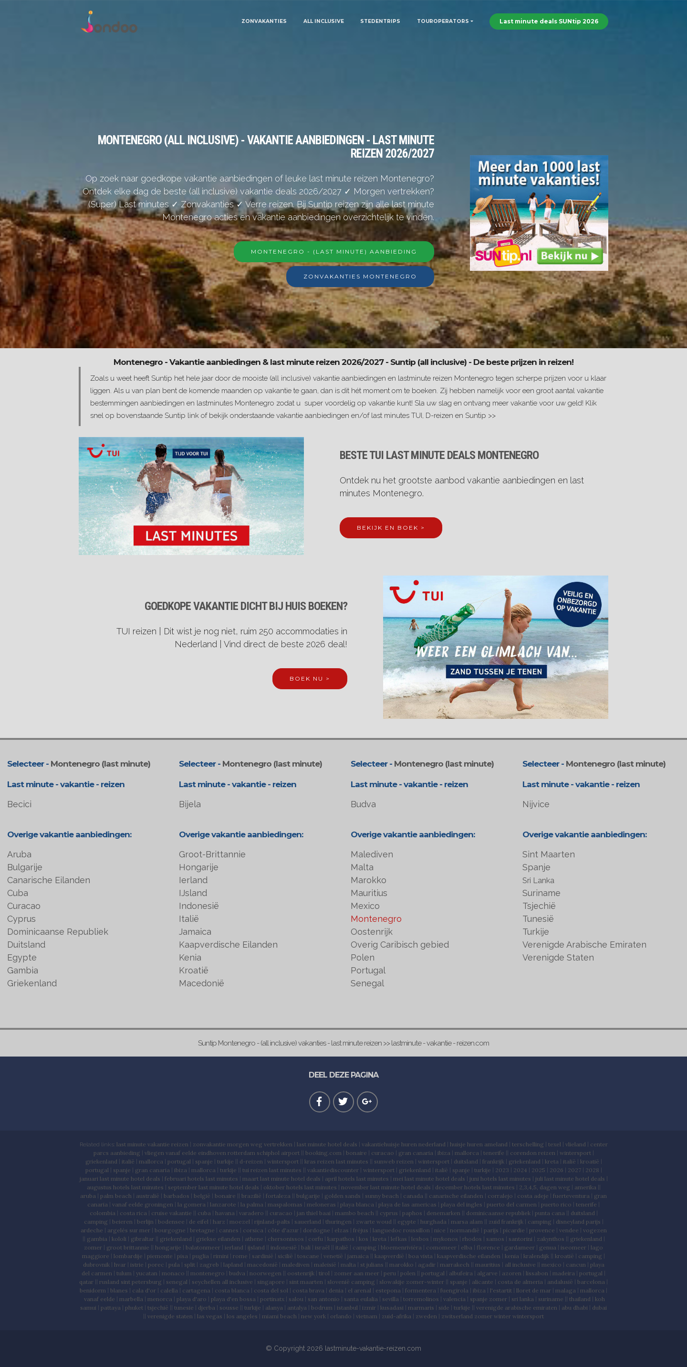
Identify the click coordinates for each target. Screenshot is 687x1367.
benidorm (93, 1290)
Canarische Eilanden (48, 880)
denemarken (443, 1213)
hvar (120, 1264)
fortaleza (278, 1195)
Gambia (22, 970)
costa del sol (271, 1290)
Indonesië (199, 906)
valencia (454, 1299)
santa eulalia (361, 1299)
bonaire (356, 1152)
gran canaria (415, 1152)
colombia (102, 1213)
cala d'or (144, 1290)
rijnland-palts (272, 1221)
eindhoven (212, 1152)
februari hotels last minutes (201, 1178)
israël (322, 1247)
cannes (229, 1230)
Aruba (19, 854)
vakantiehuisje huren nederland (404, 1144)
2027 (574, 1170)
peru (390, 1273)
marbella (131, 1299)
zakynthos (550, 1238)
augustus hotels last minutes (125, 1187)
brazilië (251, 1195)
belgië (202, 1195)
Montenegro (376, 919)
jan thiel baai (314, 1213)
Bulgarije (24, 867)
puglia (200, 1256)
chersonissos (286, 1238)
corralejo (500, 1195)
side (443, 1307)
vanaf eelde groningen (142, 1204)
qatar (86, 1281)
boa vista (420, 1256)
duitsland (466, 1161)
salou (296, 1299)
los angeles (242, 1316)
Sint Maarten (548, 854)
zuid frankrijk (506, 1221)
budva (237, 1273)
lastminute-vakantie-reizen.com (373, 1348)
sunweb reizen (394, 1161)
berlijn (145, 1221)
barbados (176, 1195)
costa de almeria (520, 1281)
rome (240, 1256)
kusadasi (392, 1307)
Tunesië (538, 919)
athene (254, 1238)
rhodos (472, 1238)
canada (413, 1195)
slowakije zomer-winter (411, 1281)
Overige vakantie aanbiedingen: (69, 834)
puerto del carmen (512, 1204)
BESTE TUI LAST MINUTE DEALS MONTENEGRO (439, 455)
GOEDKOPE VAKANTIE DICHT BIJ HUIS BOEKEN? (246, 606)
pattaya (111, 1307)
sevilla (390, 1299)
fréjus (360, 1230)
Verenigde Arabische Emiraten (584, 945)
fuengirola (454, 1290)
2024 (520, 1170)
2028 (592, 1170)
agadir (427, 1264)
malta (348, 1264)
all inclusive (520, 1264)
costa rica (133, 1213)
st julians (372, 1264)
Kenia (190, 957)
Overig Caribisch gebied (400, 945)
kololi (119, 1238)
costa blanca (232, 1290)
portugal (179, 1161)
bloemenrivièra (401, 1247)
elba (466, 1247)
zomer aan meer (356, 1273)
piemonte (160, 1256)
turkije (225, 1161)
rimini (221, 1256)
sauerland (307, 1221)
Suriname (541, 893)
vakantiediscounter (333, 1170)
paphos (412, 1213)
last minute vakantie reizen (152, 1144)
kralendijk (536, 1256)
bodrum (322, 1307)
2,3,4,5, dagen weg (544, 1187)
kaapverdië (389, 1256)
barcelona (591, 1281)
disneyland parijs (578, 1221)
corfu (315, 1238)
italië (128, 1161)
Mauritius (369, 893)
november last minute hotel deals (386, 1187)
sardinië (262, 1256)
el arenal (359, 1290)
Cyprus (21, 919)
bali (306, 1247)
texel (554, 1144)
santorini (520, 1238)
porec (156, 1264)
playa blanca (357, 1204)
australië (147, 1195)
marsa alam (467, 1221)
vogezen (595, 1230)
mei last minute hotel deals (429, 1178)
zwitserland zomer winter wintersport (492, 1316)
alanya (274, 1307)
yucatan (146, 1273)
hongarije (168, 1247)
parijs (491, 1230)
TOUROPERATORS (443, 21)
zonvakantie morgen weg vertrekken (242, 1144)
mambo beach (354, 1213)
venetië (333, 1256)
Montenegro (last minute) (100, 764)
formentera (420, 1290)
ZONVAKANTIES (264, 21)
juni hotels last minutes (500, 1178)
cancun (576, 1264)
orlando (341, 1316)
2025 (538, 1170)
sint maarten (306, 1281)
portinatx (272, 1299)
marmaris (421, 1307)
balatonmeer (203, 1247)
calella (169, 1290)
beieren (122, 1221)
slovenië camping (351, 1281)
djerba (206, 1307)
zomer (93, 1247)
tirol (324, 1273)
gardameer (519, 1247)
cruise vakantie (171, 1213)
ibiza (443, 1152)
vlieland (575, 1144)
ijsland (256, 1247)
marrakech (454, 1264)
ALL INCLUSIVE (323, 21)
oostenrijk (300, 1273)
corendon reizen (532, 1152)
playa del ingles (461, 1204)
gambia (97, 1238)
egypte (406, 1221)
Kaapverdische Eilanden (228, 945)
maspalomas (285, 1204)
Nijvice (536, 804)
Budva (363, 804)
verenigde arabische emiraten (516, 1307)
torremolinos (421, 1299)
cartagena (196, 1290)
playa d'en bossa (233, 1299)
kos (363, 1238)
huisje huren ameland (479, 1144)
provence (542, 1230)
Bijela (190, 804)
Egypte (22, 957)
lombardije (128, 1256)
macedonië (262, 1264)
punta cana (550, 1213)
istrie (137, 1264)
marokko (401, 1264)
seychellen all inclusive (222, 1281)
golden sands (342, 1195)
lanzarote (223, 1204)
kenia (512, 1256)
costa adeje (533, 1195)
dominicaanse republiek (498, 1213)
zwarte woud (374, 1221)
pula (174, 1264)
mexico (551, 1264)
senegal (176, 1281)
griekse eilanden (218, 1238)
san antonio (324, 1299)
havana (225, 1213)
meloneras (321, 1204)
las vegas (209, 1316)
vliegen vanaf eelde (171, 1152)
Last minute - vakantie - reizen (66, 784)
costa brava (308, 1290)
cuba (204, 1213)
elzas (341, 1230)
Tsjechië (539, 906)
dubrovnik (96, 1264)
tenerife (493, 1152)
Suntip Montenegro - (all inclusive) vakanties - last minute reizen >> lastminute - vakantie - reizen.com (343, 1043)
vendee (569, 1230)
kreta (552, 1161)
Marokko (368, 880)
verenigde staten (170, 1316)
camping (96, 1221)
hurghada (433, 1221)
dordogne (316, 1230)
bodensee (171, 1221)
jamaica (358, 1256)
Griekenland (32, 983)
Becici (19, 804)
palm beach (116, 1195)
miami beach (279, 1316)
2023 (502, 1170)
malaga (565, 1290)
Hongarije (199, 867)
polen (408, 1273)
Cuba (17, 893)
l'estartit (501, 1290)
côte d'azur (283, 1230)
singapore (271, 1281)
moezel (239, 1221)
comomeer (441, 1247)
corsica (253, 1230)
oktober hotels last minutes (300, 1187)
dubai (599, 1307)
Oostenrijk (372, 932)
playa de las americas (407, 1204)
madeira (563, 1273)
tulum (124, 1273)
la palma (251, 1204)
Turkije (535, 932)
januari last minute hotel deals (120, 1178)
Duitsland (26, 945)
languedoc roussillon (401, 1230)
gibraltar (142, 1238)
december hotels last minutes (475, 1187)
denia (336, 1290)
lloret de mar (533, 1290)
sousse (229, 1307)
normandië (464, 1230)
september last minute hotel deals (213, 1187)
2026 (556, 1170)
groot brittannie (127, 1247)
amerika (585, 1187)
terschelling (528, 1144)
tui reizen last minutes (272, 1170)
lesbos (420, 1238)
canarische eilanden (456, 1195)
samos (495, 1238)
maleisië (325, 1264)
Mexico (365, 906)
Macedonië (201, 983)
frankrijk (493, 1161)
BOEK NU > (310, 678)
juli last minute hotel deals (570, 1178)
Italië (189, 919)
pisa (182, 1256)
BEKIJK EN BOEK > (391, 527)
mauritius (487, 1264)
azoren (511, 1273)
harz (219, 1221)
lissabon (537, 1273)
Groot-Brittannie (212, 854)
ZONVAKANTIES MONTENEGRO (360, 276)
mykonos (445, 1238)
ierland (234, 1247)
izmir (369, 1307)
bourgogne (170, 1230)
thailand (580, 1299)
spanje (204, 1161)
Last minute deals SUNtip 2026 (549, 21)
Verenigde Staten (558, 957)
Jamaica (195, 932)
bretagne (202, 1230)
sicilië (285, 1256)
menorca (159, 1299)
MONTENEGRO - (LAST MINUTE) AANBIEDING (334, 251)
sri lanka (522, 1299)
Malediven (372, 854)
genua (547, 1247)
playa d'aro (192, 1299)
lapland (233, 1264)
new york (313, 1316)
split (189, 1264)
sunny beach (382, 1195)
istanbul (347, 1307)
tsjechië (157, 1307)
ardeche (92, 1230)
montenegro (207, 1273)
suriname (550, 1299)
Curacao (24, 906)
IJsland (193, 893)
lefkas (399, 1238)
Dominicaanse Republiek (57, 932)
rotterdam (241, 1152)
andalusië (560, 1281)
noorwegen (265, 1273)
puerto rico (556, 1204)
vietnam (366, 1316)
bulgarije (308, 1195)
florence (488, 1247)
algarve (487, 1273)
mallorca (467, 1152)
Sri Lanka (538, 880)
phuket (134, 1307)
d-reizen (251, 1161)
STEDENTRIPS (380, 21)
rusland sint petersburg (130, 1281)
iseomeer (573, 1247)
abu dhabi (575, 1307)
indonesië (284, 1247)
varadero (251, 1213)
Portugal (368, 970)
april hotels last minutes (357, 1178)
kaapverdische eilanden (468, 1256)
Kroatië (193, 970)
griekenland (101, 1161)
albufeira (461, 1273)
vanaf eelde (99, 1299)
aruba (88, 1195)
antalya (297, 1307)
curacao (382, 1152)
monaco (173, 1273)
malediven (296, 1264)
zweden (426, 1316)
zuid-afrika (396, 1316)
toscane (308, 1256)
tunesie (184, 1307)
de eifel (198, 1221)
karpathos (340, 1238)
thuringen (338, 1221)
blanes (119, 1290)
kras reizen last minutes (336, 1161)
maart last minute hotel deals (281, 1178)
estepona (388, 1290)
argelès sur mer (128, 1230)
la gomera (191, 1204)
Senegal (367, 983)
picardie (514, 1230)
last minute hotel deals (327, 1144)
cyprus (389, 1213)
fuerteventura (571, 1195)
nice (440, 1230)
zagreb (209, 1264)
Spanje (536, 867)
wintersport (575, 1152)
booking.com (323, 1152)
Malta (362, 867)
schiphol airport (278, 1152)
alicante (482, 1281)
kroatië (589, 1161)
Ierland (193, 880)
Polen (363, 957)
